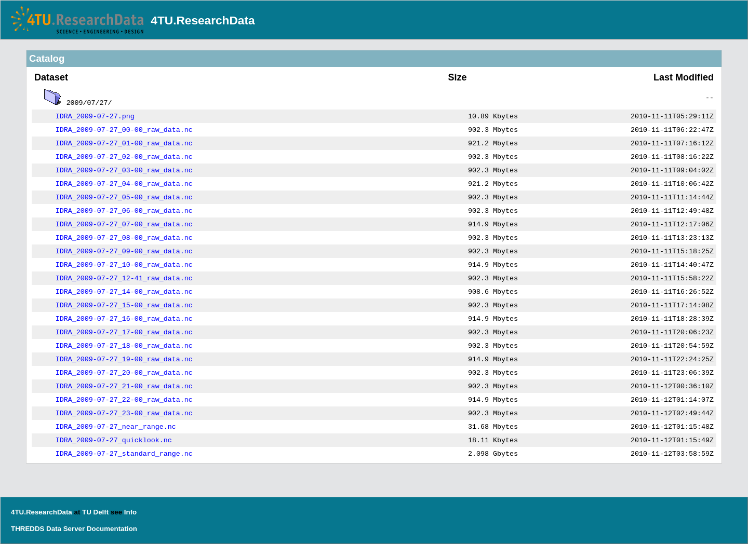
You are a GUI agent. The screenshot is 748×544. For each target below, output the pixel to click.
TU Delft (95, 512)
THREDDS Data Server (48, 529)
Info (130, 512)
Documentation (112, 529)
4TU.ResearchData (203, 20)
